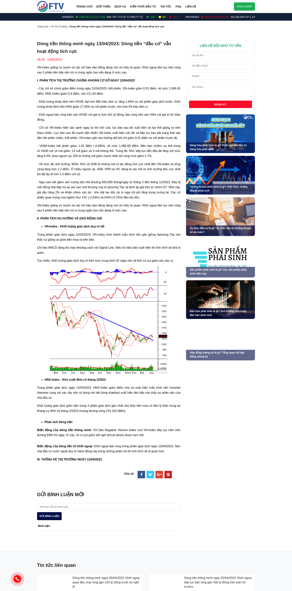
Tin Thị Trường (59, 26)
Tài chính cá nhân (164, 568)
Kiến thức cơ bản (164, 554)
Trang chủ (84, 6)
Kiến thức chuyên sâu (166, 561)
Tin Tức (165, 6)
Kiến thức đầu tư (143, 6)
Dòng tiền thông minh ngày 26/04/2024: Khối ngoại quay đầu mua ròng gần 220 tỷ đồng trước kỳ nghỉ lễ (106, 475)
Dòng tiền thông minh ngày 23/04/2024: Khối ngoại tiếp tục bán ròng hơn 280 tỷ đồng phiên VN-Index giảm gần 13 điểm (218, 498)
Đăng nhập (244, 6)
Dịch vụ (120, 6)
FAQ (178, 6)
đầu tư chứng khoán (164, 532)
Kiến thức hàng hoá (165, 546)
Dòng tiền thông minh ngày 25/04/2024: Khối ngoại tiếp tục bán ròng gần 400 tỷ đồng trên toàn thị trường (218, 475)
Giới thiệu (103, 6)
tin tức (210, 539)
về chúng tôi (214, 532)
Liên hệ (190, 6)
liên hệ (210, 554)
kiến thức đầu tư (161, 539)
